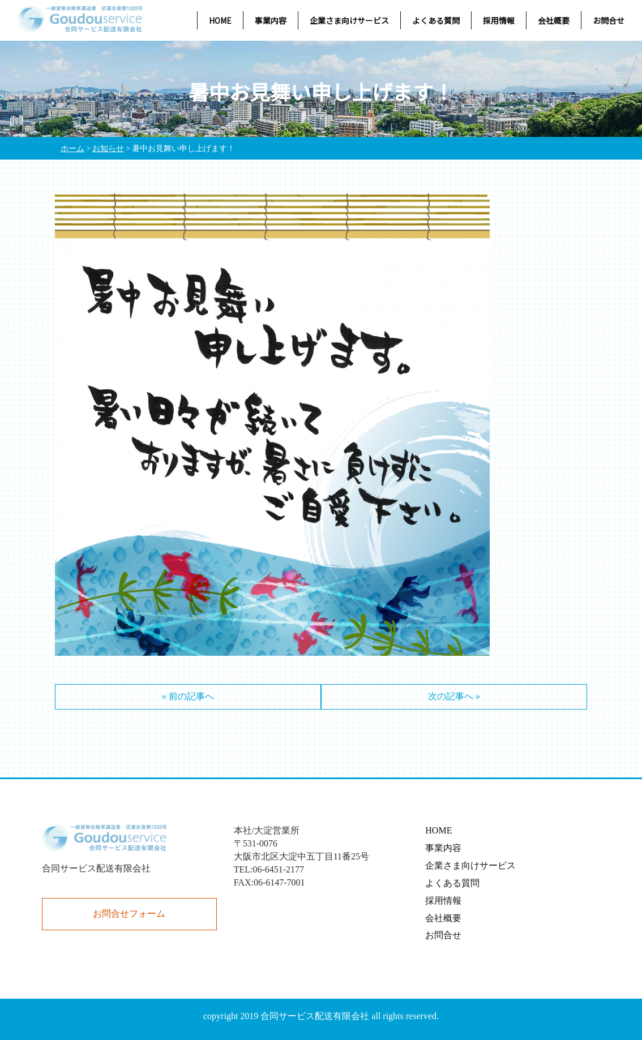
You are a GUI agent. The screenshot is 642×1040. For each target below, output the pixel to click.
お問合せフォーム (129, 913)
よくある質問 (436, 20)
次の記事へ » (454, 696)
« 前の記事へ (188, 696)
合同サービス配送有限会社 (314, 1016)
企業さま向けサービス (349, 20)
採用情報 (499, 20)
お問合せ (608, 20)
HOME (220, 20)
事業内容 (270, 20)
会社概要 (554, 20)
